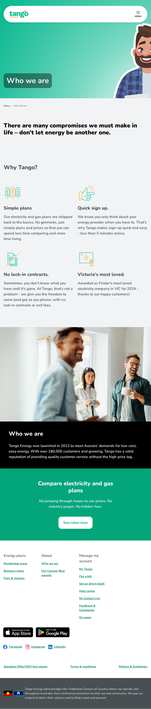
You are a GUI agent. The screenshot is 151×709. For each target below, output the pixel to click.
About (46, 555)
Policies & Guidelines (133, 667)
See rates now (75, 522)
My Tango (85, 569)
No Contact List (89, 598)
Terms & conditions (83, 667)
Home (7, 105)
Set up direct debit (91, 584)
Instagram (35, 647)
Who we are (49, 564)
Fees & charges (14, 578)
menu (138, 16)
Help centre (87, 591)
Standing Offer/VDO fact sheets (25, 667)
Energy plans (15, 555)
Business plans (14, 571)
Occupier (85, 617)
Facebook (12, 647)
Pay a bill (85, 576)
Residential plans (15, 564)
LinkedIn (57, 647)
